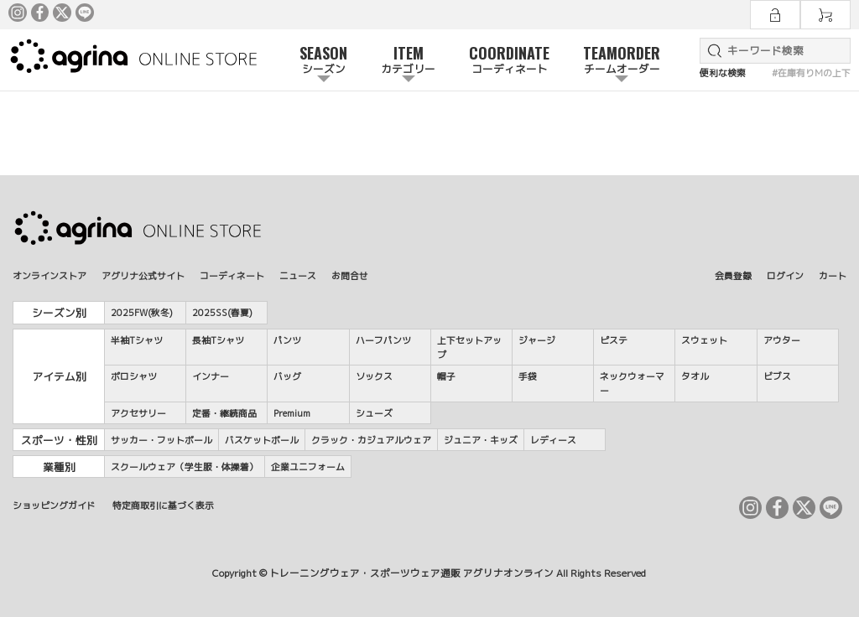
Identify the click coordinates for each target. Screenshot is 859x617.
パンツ (287, 340)
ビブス (777, 376)
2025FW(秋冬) (142, 312)
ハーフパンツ (383, 340)
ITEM (408, 60)
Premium (291, 413)
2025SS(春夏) (222, 312)
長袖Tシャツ (218, 340)
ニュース (297, 275)
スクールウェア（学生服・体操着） (184, 466)
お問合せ (349, 275)
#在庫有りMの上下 (811, 72)
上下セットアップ (469, 347)
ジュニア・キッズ (481, 439)
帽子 (446, 376)
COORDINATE (509, 60)
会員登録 (733, 275)
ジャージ (536, 340)
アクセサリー (138, 413)
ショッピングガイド (54, 505)
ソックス (374, 376)
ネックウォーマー (632, 383)
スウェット (704, 340)
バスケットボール (262, 439)
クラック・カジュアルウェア (371, 439)
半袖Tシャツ (137, 340)
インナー (210, 376)
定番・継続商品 (224, 413)
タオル (695, 376)
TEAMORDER (621, 60)
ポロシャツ (134, 376)
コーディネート (232, 275)
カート (832, 275)
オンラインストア (49, 275)
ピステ (613, 340)
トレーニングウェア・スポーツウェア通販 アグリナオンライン (411, 573)
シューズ (374, 413)
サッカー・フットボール (161, 439)
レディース (553, 439)
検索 (711, 51)
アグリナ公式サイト (143, 275)
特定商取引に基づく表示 (163, 505)
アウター (781, 340)
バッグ (287, 376)
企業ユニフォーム (308, 466)
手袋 (527, 376)
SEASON (323, 60)
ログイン (785, 275)
